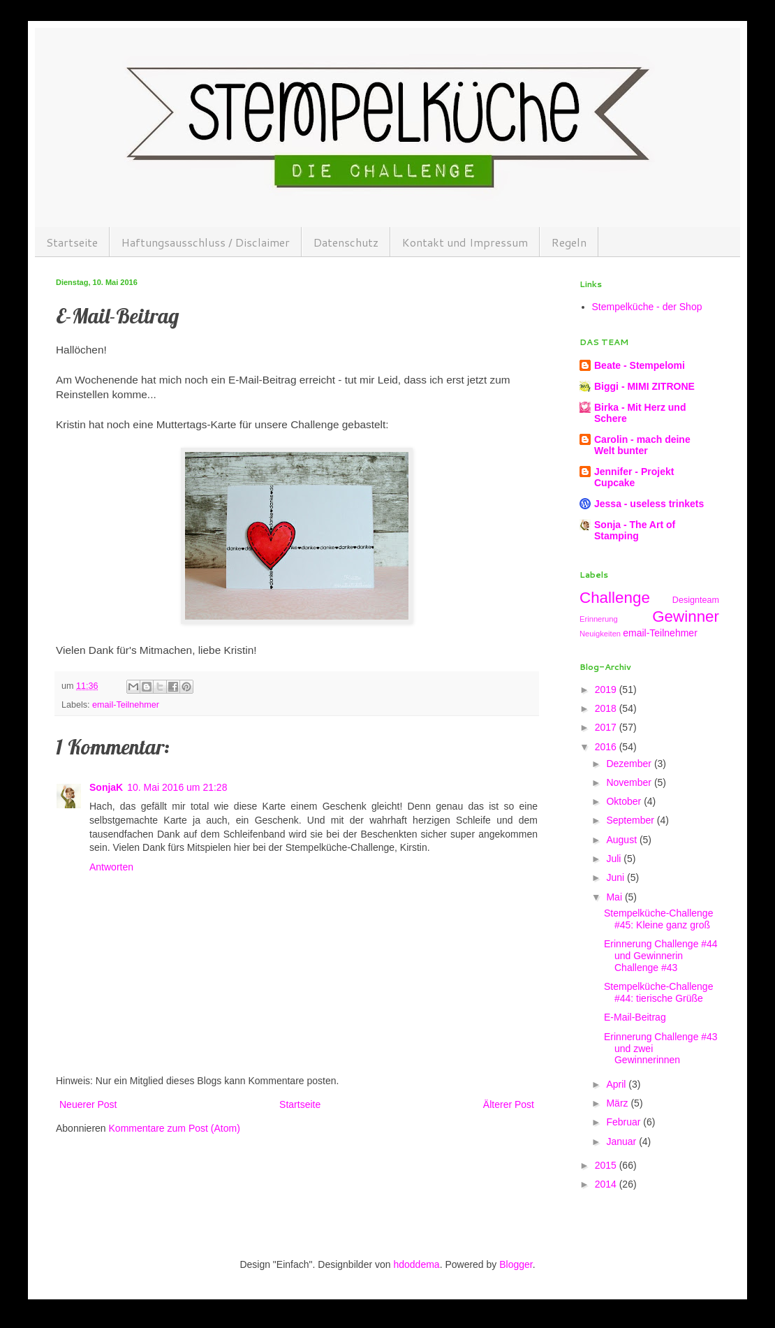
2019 (607, 689)
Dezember (630, 763)
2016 (607, 746)
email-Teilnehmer (125, 705)
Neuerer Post (88, 1104)
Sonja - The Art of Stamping (634, 530)
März (618, 1103)
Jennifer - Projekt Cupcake (634, 477)
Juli (614, 858)
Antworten (111, 867)
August (622, 839)
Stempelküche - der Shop (647, 306)
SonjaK (106, 787)
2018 (607, 708)
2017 (607, 727)
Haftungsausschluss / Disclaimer (205, 242)
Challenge (615, 597)
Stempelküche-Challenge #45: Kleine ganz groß (658, 919)
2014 (607, 1184)
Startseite (72, 242)
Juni (616, 877)
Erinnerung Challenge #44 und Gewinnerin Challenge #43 (661, 955)
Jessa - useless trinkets (649, 503)
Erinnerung (599, 619)
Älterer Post (508, 1104)
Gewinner (685, 616)
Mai (615, 897)
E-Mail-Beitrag (635, 1017)
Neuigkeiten (600, 633)
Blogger (515, 1264)
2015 (607, 1165)
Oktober (625, 801)
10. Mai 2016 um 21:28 (177, 787)
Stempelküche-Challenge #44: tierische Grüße (658, 992)
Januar (622, 1141)
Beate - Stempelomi (639, 365)
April (617, 1084)
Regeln (569, 242)
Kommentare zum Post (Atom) (174, 1128)
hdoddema (416, 1264)
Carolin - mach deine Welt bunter (642, 445)
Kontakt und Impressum (465, 242)
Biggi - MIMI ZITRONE (644, 386)
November (630, 782)
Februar (624, 1122)
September (631, 820)
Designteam (695, 600)
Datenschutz (345, 242)
